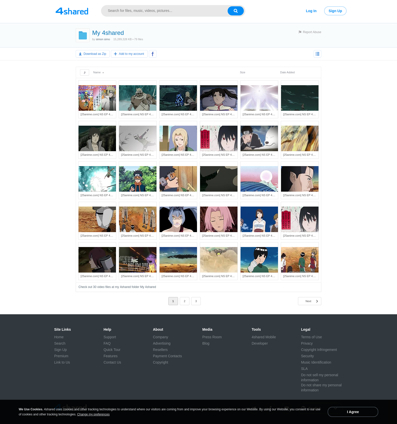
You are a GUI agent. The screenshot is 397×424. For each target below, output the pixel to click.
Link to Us (62, 362)
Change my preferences (93, 414)
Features (110, 356)
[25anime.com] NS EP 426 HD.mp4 (305, 114)
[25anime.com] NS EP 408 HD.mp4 (224, 235)
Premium (61, 356)
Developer (260, 343)
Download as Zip (95, 54)
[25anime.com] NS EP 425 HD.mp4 (102, 154)
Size (242, 72)
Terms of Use (311, 337)
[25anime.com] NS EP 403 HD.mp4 (183, 276)
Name (98, 72)
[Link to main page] (72, 10)
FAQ (107, 343)
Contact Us (112, 362)
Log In (311, 11)
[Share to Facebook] (152, 54)
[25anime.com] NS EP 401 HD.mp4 (264, 276)
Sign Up (335, 11)
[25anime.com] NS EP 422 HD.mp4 (224, 154)
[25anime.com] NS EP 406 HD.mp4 (305, 235)
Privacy (307, 343)
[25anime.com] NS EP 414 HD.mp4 (264, 195)
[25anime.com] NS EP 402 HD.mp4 (224, 276)
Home (59, 337)
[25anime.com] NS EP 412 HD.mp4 (102, 235)
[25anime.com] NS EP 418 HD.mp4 (102, 195)
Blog (205, 343)
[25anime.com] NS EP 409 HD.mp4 (183, 235)
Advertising (161, 343)
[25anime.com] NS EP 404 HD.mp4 (143, 276)
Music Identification (316, 362)
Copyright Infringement (319, 350)
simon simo (103, 39)
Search (59, 343)
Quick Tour (112, 350)
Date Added (287, 72)
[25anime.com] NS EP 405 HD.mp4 (102, 276)
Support (110, 337)
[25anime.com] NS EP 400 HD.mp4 (305, 276)
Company (160, 337)
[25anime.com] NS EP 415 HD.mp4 (224, 195)
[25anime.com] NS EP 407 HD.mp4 (264, 235)
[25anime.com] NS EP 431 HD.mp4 (102, 114)
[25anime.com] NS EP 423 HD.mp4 (183, 154)
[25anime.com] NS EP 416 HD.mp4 (183, 195)
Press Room (212, 337)
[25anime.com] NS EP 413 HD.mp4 (305, 195)
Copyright (160, 362)
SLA (304, 369)
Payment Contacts (167, 356)
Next (308, 301)
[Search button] (236, 10)
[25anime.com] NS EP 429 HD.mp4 (183, 114)
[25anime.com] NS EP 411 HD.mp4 (143, 235)
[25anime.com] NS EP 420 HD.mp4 (305, 154)
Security (307, 356)
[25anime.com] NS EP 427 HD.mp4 (264, 114)
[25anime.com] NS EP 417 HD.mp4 (143, 195)
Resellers (160, 350)
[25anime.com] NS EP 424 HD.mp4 (143, 154)
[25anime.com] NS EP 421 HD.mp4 (264, 154)
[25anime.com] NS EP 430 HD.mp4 (143, 114)
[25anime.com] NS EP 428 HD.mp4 (224, 114)
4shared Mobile (264, 337)
